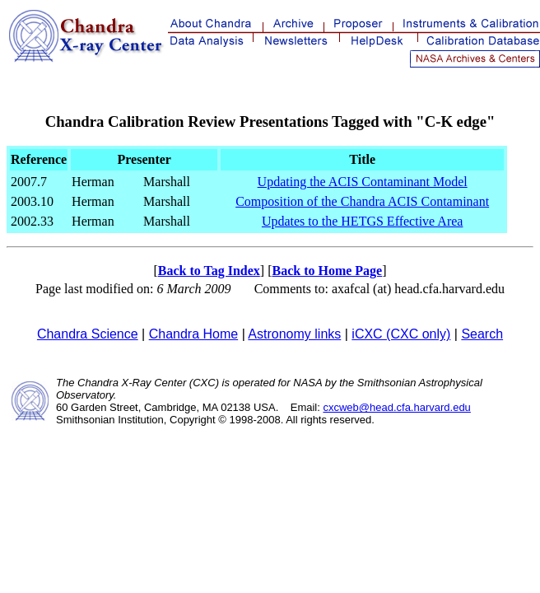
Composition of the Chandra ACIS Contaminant (362, 201)
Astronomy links (294, 334)
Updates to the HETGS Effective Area (362, 221)
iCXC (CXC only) (400, 334)
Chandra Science (87, 334)
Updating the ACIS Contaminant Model (363, 182)
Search (482, 334)
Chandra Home (194, 334)
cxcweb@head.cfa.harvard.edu (396, 407)
